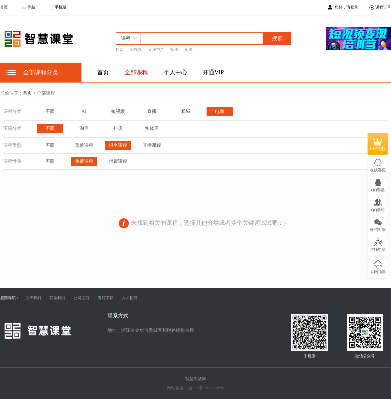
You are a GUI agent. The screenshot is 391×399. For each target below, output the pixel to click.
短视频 (136, 49)
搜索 (277, 38)
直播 (151, 111)
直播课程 (152, 145)
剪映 (189, 49)
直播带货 (156, 49)
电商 (219, 111)
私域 (185, 111)
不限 (50, 111)
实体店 (152, 128)
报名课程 (118, 145)
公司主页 (81, 298)
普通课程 (84, 145)
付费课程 (118, 161)
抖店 (118, 128)
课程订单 (380, 7)
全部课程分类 (40, 72)
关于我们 (33, 298)
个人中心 (175, 72)
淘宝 (84, 128)
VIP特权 (377, 143)
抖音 (119, 49)
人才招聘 (130, 298)
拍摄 (174, 49)
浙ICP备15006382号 (206, 387)
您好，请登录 (347, 7)
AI (84, 111)
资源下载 (105, 298)
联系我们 (57, 298)
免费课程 (84, 161)
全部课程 (136, 72)
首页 (4, 7)
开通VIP (213, 72)
